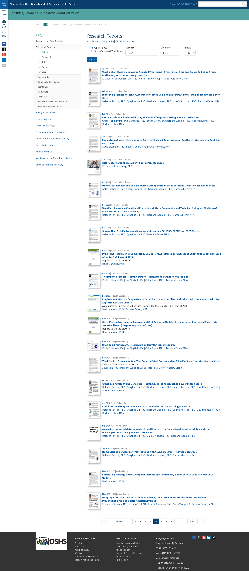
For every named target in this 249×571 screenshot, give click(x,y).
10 (177, 521)
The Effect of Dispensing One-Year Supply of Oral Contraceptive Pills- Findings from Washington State (161, 361)
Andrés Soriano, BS (136, 188)
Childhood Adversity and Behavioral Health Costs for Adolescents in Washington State (152, 383)
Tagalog (160, 567)
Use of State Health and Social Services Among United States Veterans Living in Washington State (158, 185)
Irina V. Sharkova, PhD (184, 101)
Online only (99, 47)
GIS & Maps (42, 91)
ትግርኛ (180, 567)
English (160, 543)
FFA (45, 25)
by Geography (46, 57)
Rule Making (122, 559)
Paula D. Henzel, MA (113, 280)
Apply (92, 59)
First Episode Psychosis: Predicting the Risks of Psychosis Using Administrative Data (150, 117)
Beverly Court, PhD (136, 146)
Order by (165, 47)
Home (38, 25)
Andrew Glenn (174, 367)
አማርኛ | (171, 562)
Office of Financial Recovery (49, 164)
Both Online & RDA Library (107, 51)
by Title (42, 62)
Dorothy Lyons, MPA (131, 367)
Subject (96, 41)
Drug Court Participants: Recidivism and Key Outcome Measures (138, 344)
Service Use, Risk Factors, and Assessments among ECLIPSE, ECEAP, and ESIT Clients (151, 231)
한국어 (172, 548)
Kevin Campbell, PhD (133, 120)
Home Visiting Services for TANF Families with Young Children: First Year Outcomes (149, 451)
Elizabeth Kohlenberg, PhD (117, 166)
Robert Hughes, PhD (203, 120)
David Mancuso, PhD (159, 146)
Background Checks (45, 112)
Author (126, 41)
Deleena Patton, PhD (113, 101)
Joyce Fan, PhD (110, 367)
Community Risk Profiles (49, 81)
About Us (79, 546)
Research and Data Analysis (61, 25)
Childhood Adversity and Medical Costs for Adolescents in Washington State (146, 406)
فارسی (179, 562)
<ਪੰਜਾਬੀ (176, 552)
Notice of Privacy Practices (129, 553)
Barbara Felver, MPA (177, 78)
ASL (187, 567)
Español (169, 543)
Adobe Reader (123, 549)
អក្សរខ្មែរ (167, 552)
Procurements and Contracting (51, 132)
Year (134, 41)
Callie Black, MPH (154, 280)
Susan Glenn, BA (156, 120)
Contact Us (81, 553)
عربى (159, 552)
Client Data (42, 86)
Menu (4, 12)
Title (118, 41)
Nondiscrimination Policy (128, 543)
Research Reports (83, 25)
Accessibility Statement (127, 546)
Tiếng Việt (161, 562)
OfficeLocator (4, 24)
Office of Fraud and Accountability (52, 138)
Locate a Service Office (86, 556)
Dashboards (43, 77)
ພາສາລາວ (171, 567)
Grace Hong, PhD (111, 120)
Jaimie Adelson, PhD (184, 387)
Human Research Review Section (53, 101)
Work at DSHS (82, 549)
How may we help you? (183, 3)
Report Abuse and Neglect (88, 559)
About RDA (42, 96)
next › (192, 521)
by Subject (44, 52)
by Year (42, 71)
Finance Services (44, 151)
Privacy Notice (123, 556)
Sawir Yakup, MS (156, 78)
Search (244, 4)
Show (188, 47)
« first (106, 521)
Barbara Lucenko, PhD (159, 101)
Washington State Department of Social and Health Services (44, 4)
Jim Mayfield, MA (137, 78)
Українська (175, 557)
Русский (178, 543)
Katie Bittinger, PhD (113, 146)
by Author (43, 66)
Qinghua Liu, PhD (136, 101)
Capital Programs (44, 118)
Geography (108, 41)
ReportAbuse (4, 33)
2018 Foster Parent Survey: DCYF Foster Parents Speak (133, 162)
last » (202, 521)
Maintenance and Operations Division (54, 158)
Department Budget (46, 125)
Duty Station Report (46, 145)
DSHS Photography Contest (50, 106)
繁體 (165, 548)
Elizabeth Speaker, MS (114, 78)
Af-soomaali (162, 557)
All (88, 41)
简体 (158, 548)
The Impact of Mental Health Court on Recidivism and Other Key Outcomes (145, 276)
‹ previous (119, 521)
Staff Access (81, 543)
